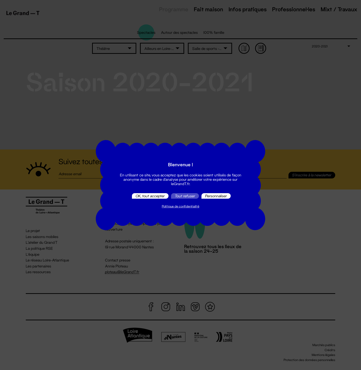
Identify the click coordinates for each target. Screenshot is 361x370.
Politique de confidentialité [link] (180, 206)
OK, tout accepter (150, 196)
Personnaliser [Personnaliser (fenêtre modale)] (216, 196)
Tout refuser (185, 196)
